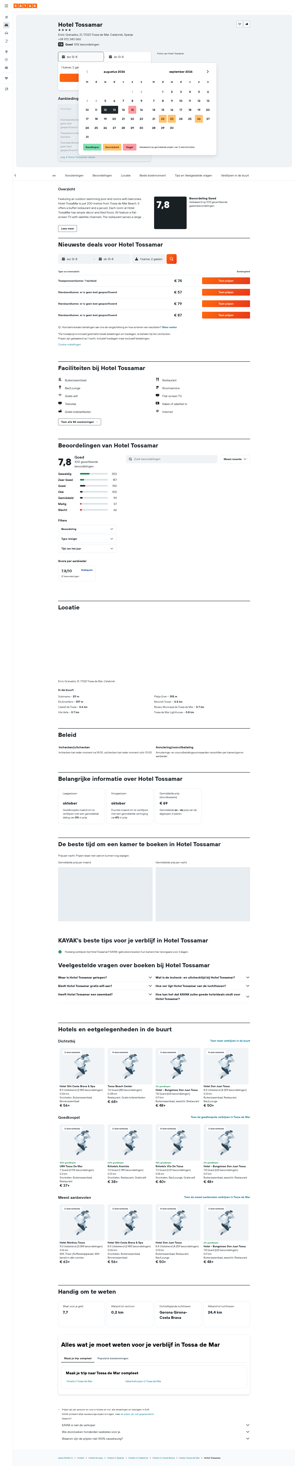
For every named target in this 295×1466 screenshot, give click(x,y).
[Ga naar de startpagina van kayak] (25, 6)
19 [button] (105, 119)
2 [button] (141, 92)
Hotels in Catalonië (138, 1457)
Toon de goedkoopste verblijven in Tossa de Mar (220, 1117)
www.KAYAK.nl (65, 1457)
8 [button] (132, 101)
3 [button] (87, 101)
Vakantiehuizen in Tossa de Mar (143, 1381)
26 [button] (105, 128)
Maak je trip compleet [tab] (77, 1358)
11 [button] (96, 110)
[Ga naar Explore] (6, 51)
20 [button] (114, 119)
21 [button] (123, 119)
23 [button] (141, 119)
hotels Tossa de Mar (189, 1457)
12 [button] (105, 110)
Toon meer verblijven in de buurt (230, 1040)
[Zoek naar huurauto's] (6, 33)
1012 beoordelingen (86, 44)
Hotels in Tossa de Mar (79, 1381)
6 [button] (114, 101)
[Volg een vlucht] (6, 59)
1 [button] (132, 92)
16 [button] (141, 110)
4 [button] (96, 101)
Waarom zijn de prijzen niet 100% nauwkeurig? (156, 1438)
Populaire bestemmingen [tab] (112, 1358)
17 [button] (87, 119)
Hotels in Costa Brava (164, 1457)
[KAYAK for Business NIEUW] (6, 67)
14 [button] (123, 110)
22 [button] (132, 119)
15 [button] (132, 110)
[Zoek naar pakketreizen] (6, 41)
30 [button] (141, 128)
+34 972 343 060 (69, 39)
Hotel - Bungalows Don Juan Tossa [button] (177, 1090)
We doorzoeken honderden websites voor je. (156, 1432)
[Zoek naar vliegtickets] (6, 17)
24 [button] (87, 128)
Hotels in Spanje (115, 1457)
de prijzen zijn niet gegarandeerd (137, 1414)
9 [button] (141, 101)
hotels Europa (96, 1457)
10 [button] (87, 110)
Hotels (80, 1457)
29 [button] (132, 128)
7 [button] (123, 101)
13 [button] (114, 110)
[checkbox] (77, 573)
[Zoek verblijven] (6, 25)
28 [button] (123, 128)
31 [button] (87, 137)
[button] (6, 6)
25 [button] (96, 128)
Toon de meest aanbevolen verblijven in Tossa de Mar (217, 1197)
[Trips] (6, 78)
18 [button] (96, 119)
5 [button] (105, 101)
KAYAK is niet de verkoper (156, 1425)
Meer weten (169, 327)
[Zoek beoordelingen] (174, 459)
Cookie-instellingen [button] (69, 344)
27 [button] (114, 128)
